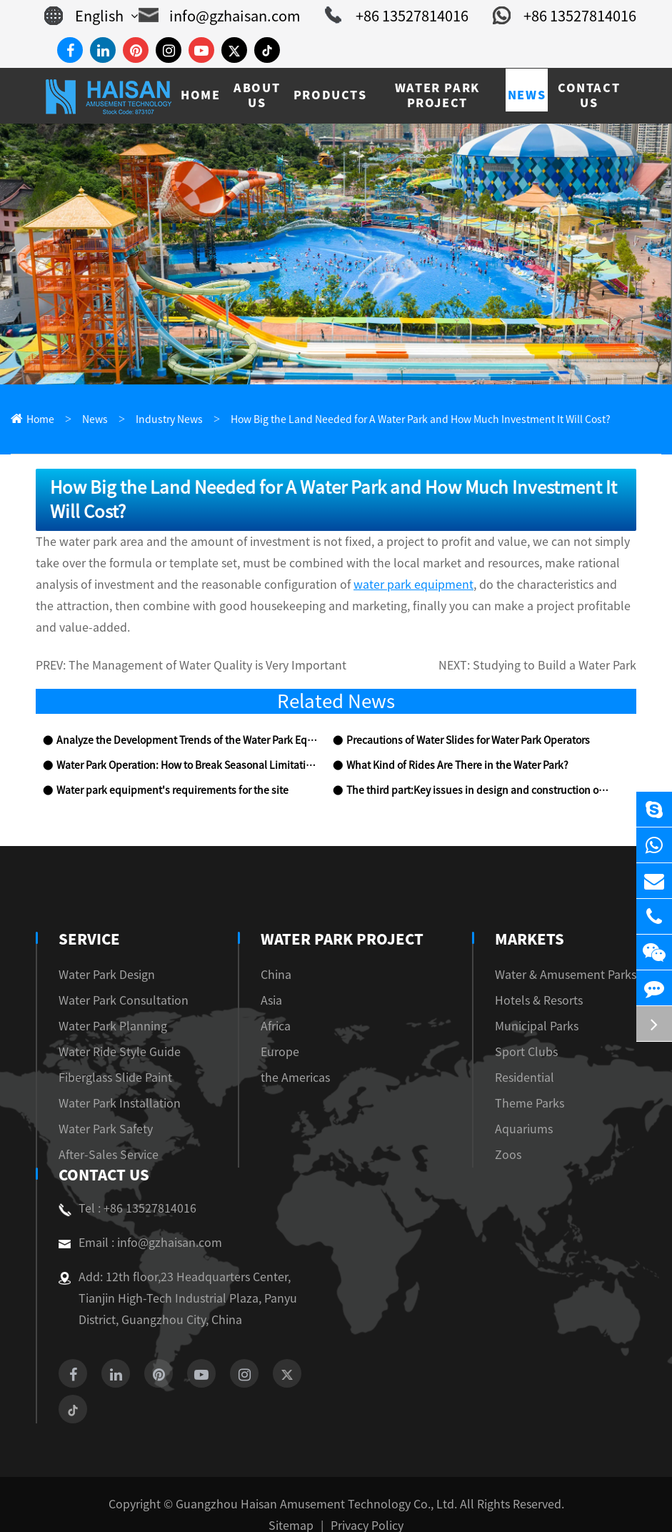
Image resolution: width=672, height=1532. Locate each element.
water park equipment (214, 585)
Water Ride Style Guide (113, 1031)
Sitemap (294, 1504)
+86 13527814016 (408, 15)
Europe (282, 1031)
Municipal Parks (549, 1005)
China (279, 953)
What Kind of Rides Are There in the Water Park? (450, 745)
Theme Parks (542, 1082)
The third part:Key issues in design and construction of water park (476, 770)
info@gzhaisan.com (244, 15)
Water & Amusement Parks (574, 953)
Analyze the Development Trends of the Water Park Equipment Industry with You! (185, 720)
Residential (537, 1056)
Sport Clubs (539, 1031)
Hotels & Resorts (551, 979)
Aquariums (537, 1108)
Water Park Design (101, 953)
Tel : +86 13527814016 (122, 1187)
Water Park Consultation (115, 979)
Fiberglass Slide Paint (108, 1056)
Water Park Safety (100, 1108)
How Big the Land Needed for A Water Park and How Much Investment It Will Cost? (387, 419)
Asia (276, 979)
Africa (280, 1005)
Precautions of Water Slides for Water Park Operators (458, 720)
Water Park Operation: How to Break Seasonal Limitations (179, 745)
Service (88, 918)
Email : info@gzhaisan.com (132, 1222)
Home (38, 419)
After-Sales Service (103, 1134)
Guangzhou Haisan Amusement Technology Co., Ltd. (317, 1483)
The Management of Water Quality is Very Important (191, 645)
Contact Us (102, 1154)
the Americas (296, 1056)
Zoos (523, 1134)
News (90, 419)
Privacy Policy (362, 1504)
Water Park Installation (111, 1082)
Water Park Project (342, 918)
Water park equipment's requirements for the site (158, 770)
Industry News (158, 419)
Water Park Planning (106, 1005)
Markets (546, 918)
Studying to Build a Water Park (564, 645)
